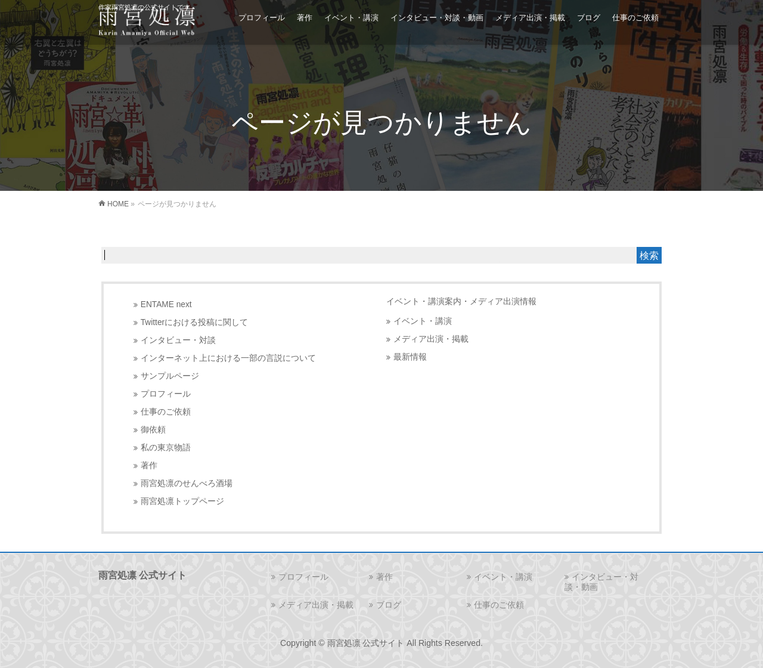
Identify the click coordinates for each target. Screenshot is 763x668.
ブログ (388, 605)
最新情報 (410, 356)
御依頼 (153, 429)
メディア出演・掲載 (431, 339)
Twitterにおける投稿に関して (194, 322)
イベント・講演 (422, 321)
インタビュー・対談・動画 (601, 582)
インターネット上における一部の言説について (228, 358)
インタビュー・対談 (178, 340)
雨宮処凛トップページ (182, 501)
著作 (149, 465)
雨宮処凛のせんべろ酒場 (186, 483)
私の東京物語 (166, 447)
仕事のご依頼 (166, 411)
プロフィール (166, 393)
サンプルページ (170, 376)
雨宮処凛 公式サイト (366, 643)
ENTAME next (166, 304)
